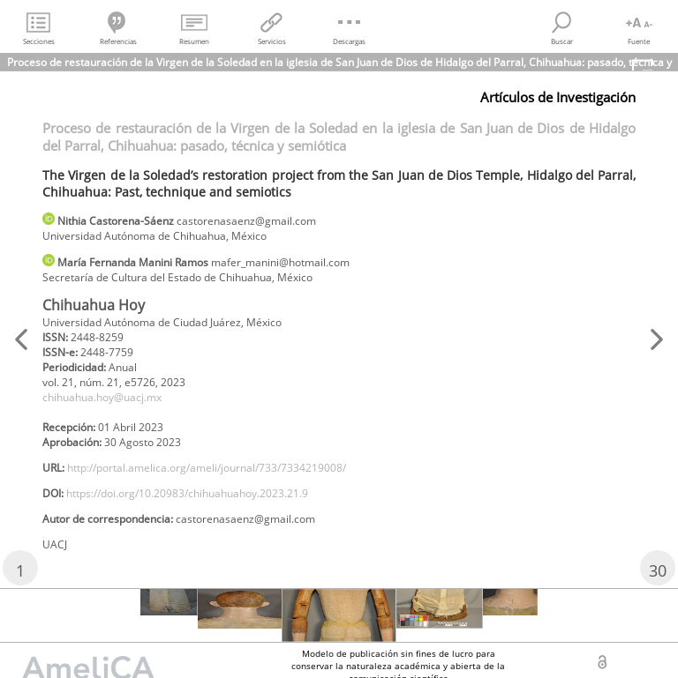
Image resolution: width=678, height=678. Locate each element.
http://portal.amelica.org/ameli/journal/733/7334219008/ (206, 467)
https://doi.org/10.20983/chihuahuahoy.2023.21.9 (187, 493)
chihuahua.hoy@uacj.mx (102, 397)
